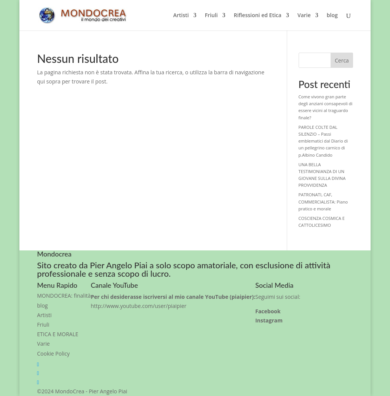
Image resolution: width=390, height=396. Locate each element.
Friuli (211, 16)
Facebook (268, 311)
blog (332, 16)
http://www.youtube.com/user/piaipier (138, 305)
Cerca (342, 60)
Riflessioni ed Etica (257, 16)
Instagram (269, 320)
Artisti (181, 16)
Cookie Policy (53, 353)
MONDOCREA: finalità (64, 295)
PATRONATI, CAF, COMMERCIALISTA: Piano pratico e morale (323, 201)
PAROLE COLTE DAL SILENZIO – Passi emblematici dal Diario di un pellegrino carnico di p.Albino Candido (323, 141)
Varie (304, 16)
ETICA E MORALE (57, 334)
